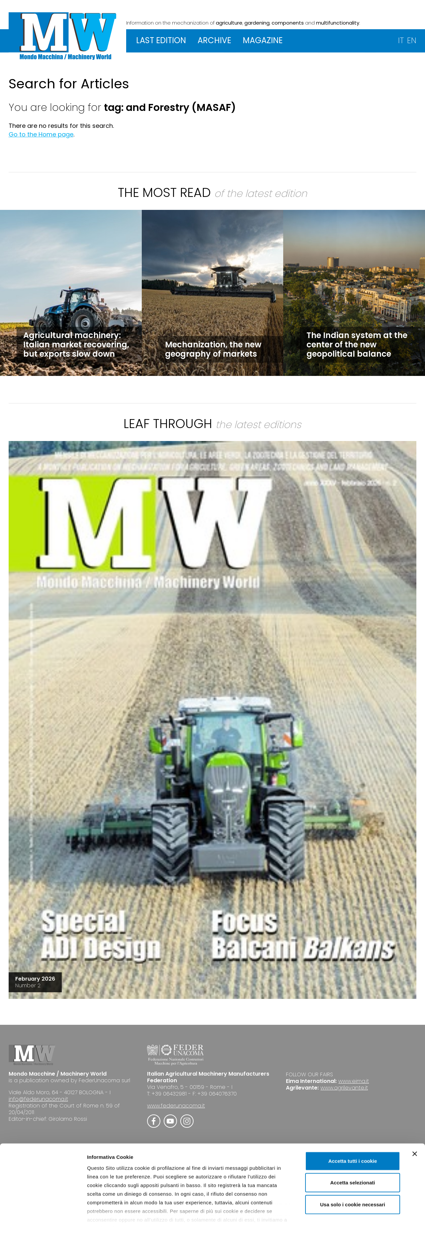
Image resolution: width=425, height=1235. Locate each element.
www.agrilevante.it (344, 1088)
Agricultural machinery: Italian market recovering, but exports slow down (76, 344)
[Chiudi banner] (414, 1126)
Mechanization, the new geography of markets (213, 349)
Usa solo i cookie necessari (352, 1177)
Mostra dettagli (349, 1222)
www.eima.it (353, 1081)
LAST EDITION (161, 40)
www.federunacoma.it (176, 1105)
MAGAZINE (263, 40)
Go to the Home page (41, 134)
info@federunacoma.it (38, 1099)
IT (401, 40)
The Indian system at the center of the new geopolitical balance (356, 344)
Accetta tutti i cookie (352, 1133)
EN (411, 40)
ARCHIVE (214, 40)
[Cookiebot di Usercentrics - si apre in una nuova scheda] (43, 1222)
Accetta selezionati (352, 1155)
